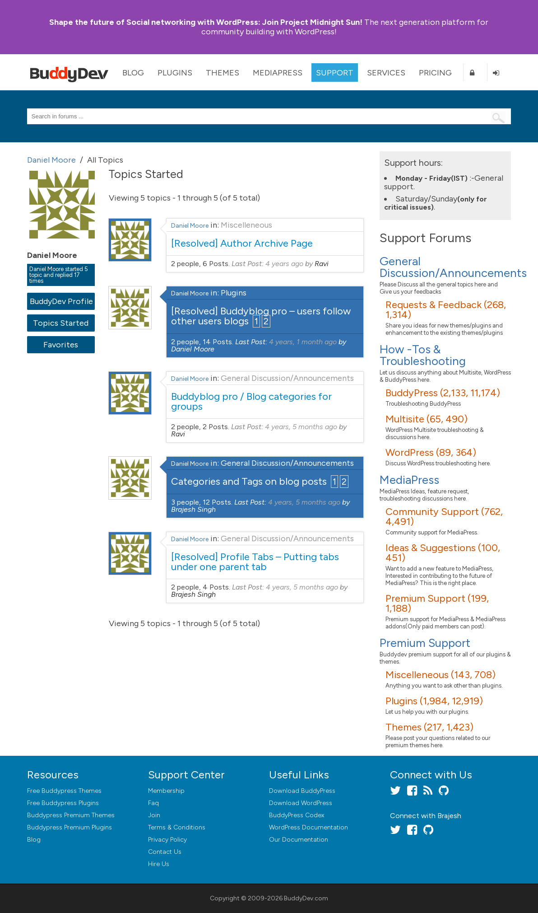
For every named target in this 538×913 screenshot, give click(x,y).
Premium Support (425, 643)
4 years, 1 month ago (303, 341)
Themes (222, 73)
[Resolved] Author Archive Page (242, 243)
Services (386, 73)
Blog (133, 73)
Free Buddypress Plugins (63, 803)
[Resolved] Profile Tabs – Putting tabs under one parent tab (255, 562)
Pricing (435, 73)
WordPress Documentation (308, 827)
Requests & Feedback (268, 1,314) (445, 310)
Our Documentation (298, 839)
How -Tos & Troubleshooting (423, 355)
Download (302, 791)
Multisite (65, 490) (426, 419)
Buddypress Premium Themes (71, 815)
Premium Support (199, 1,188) (437, 603)
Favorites (60, 345)
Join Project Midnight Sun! (205, 22)
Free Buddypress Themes (64, 791)
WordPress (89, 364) (430, 452)
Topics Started (60, 323)
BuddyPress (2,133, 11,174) (442, 393)
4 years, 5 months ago (301, 426)
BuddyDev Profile (61, 301)
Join (154, 815)
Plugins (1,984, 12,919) (434, 701)
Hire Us (158, 864)
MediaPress (277, 73)
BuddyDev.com (306, 898)
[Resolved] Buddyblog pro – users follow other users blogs (261, 316)
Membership (166, 791)
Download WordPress (300, 803)
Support (334, 73)
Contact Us (164, 852)
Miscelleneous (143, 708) (440, 675)
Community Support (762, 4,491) (444, 517)
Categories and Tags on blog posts (249, 481)
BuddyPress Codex (296, 815)
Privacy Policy (167, 839)
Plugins (175, 73)
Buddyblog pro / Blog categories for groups (251, 401)
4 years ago (284, 263)
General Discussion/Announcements (287, 378)
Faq (153, 803)
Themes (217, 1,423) (429, 727)
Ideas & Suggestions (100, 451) (442, 553)
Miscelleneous (246, 225)
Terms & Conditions (176, 827)
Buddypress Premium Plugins (69, 827)
